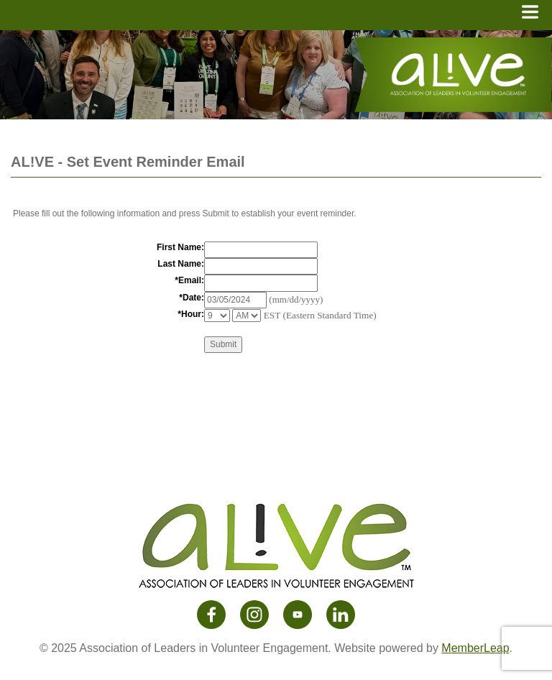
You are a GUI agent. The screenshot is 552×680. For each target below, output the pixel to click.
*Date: (191, 298)
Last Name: (180, 264)
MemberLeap (475, 648)
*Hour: (191, 314)
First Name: (180, 247)
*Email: (189, 280)
